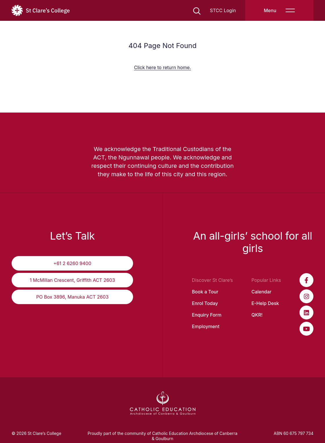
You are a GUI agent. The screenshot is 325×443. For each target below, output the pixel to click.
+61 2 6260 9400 (72, 263)
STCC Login (223, 10)
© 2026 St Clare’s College (36, 433)
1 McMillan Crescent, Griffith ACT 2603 (72, 280)
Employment (205, 326)
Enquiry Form (206, 315)
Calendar (261, 292)
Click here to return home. (162, 67)
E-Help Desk (265, 303)
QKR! (257, 315)
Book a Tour (205, 292)
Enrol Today (205, 303)
